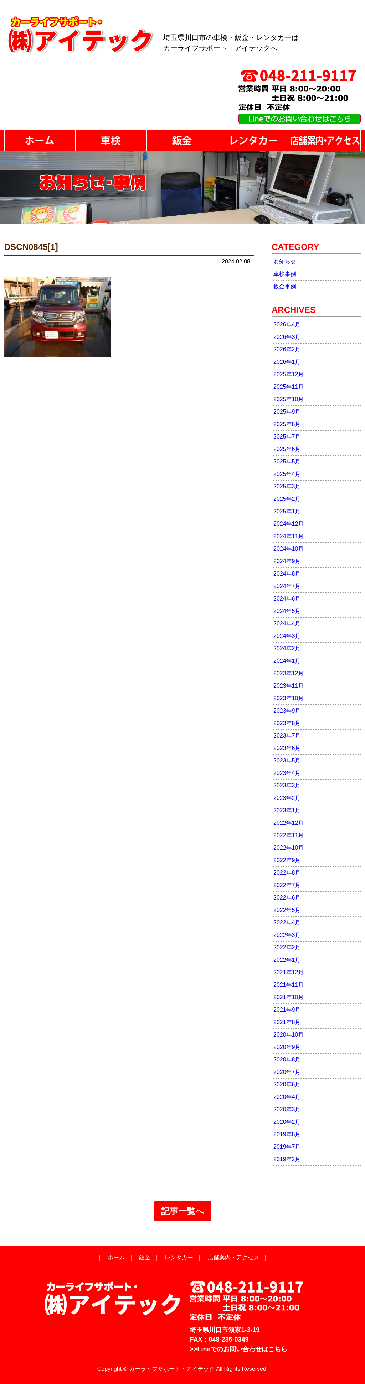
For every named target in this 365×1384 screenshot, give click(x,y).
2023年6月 (287, 748)
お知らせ (284, 261)
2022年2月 (287, 947)
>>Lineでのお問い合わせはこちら (238, 1349)
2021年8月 (287, 1022)
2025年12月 (288, 374)
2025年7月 (287, 437)
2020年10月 (288, 1035)
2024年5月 (287, 611)
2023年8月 (287, 723)
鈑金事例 (284, 286)
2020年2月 (287, 1122)
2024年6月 (287, 599)
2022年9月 (287, 860)
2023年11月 (288, 686)
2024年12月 (288, 524)
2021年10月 (288, 997)
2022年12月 (288, 823)
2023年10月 (288, 698)
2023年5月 (287, 760)
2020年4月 (287, 1097)
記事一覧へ (182, 1211)
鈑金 (144, 1257)
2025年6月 (287, 449)
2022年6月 (287, 898)
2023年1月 (287, 810)
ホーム (116, 1257)
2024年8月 (287, 574)
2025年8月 (287, 424)
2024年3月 (287, 636)
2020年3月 (287, 1109)
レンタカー (179, 1257)
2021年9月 (287, 1010)
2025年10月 (288, 399)
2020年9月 (287, 1047)
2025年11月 (288, 387)
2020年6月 (287, 1084)
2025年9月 (287, 412)
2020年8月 (287, 1060)
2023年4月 (287, 773)
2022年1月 (287, 960)
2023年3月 (287, 785)
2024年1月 (287, 661)
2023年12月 (288, 673)
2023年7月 (287, 736)
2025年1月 (287, 511)
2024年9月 (287, 561)
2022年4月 (287, 922)
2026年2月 (287, 349)
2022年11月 (288, 835)
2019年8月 (287, 1134)
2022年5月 (287, 910)
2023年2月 (287, 798)
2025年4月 (287, 474)
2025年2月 (287, 499)
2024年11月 (288, 536)
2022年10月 (288, 848)
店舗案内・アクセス (233, 1257)
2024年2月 (287, 648)
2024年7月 (287, 586)
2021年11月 (288, 985)
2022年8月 (287, 873)
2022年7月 (287, 885)
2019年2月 (287, 1159)
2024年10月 (288, 549)
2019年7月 (287, 1147)
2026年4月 (287, 324)
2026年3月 (287, 337)
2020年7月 (287, 1072)
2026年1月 (287, 362)
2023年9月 (287, 711)
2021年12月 (288, 972)
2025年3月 (287, 486)
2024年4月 (287, 623)
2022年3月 (287, 935)
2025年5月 (287, 461)
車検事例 (284, 274)
